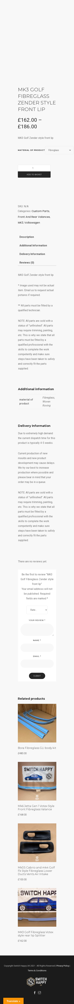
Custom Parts (40, 211)
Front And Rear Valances (34, 217)
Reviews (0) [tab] (26, 262)
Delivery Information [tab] (32, 254)
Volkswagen (32, 223)
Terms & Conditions (37, 970)
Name (37, 640)
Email (37, 656)
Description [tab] (26, 236)
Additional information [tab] (33, 245)
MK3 (20, 223)
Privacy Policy (62, 966)
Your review (37, 620)
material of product (31, 150)
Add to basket (34, 174)
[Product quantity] (34, 168)
